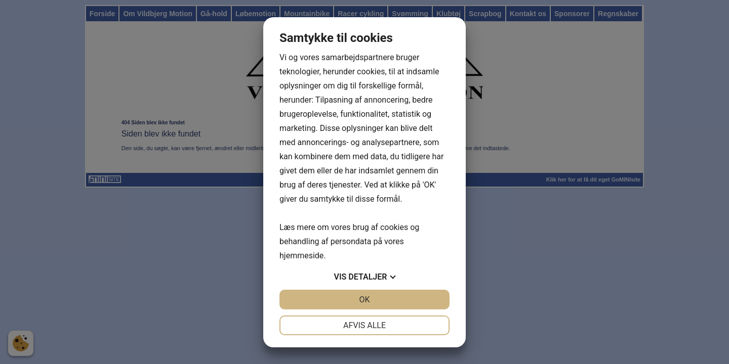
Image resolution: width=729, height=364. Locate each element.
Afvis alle (364, 325)
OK (364, 299)
